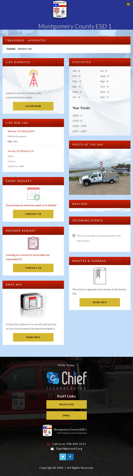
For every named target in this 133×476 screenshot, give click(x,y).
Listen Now (33, 106)
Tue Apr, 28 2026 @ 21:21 (21, 151)
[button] (128, 4)
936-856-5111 (76, 443)
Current (11, 48)
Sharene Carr (25, 48)
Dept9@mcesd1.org (69, 448)
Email (66, 415)
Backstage (66, 404)
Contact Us (33, 214)
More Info (33, 337)
